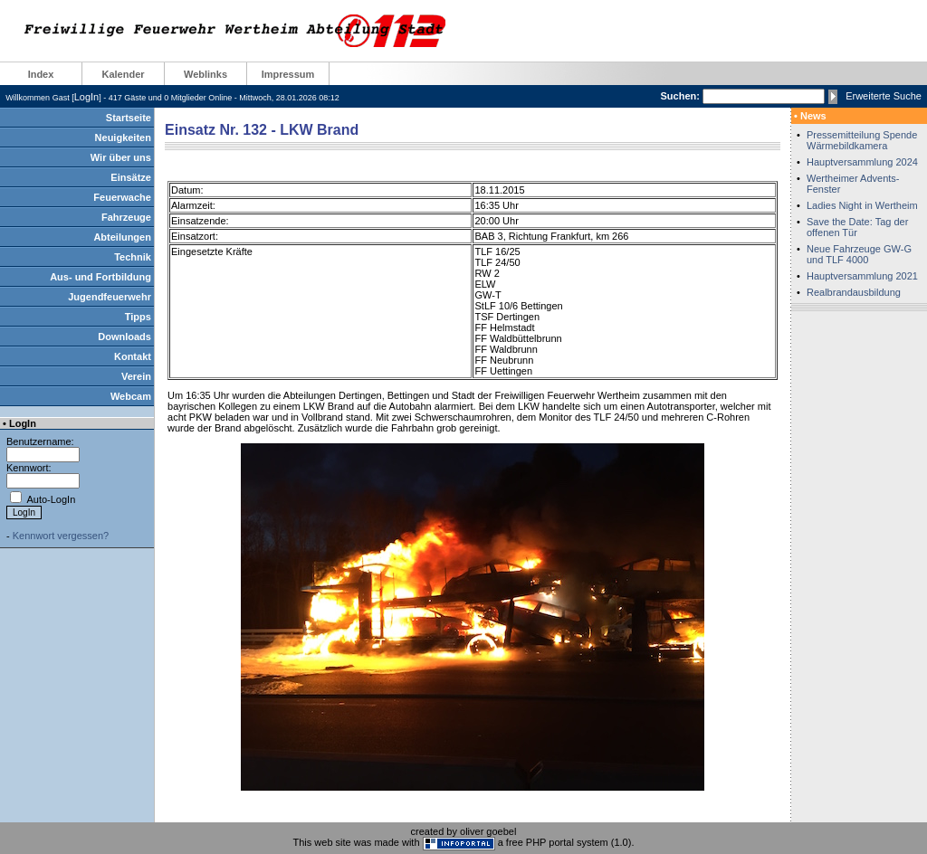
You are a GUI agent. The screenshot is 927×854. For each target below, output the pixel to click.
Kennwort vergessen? (61, 535)
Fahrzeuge (126, 217)
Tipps (138, 316)
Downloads (124, 336)
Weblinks (205, 74)
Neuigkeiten (123, 137)
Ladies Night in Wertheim (862, 205)
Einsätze (130, 177)
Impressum (288, 74)
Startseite (128, 117)
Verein (136, 376)
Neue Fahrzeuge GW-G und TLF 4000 (859, 254)
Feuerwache (122, 197)
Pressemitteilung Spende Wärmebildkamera (862, 140)
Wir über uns (121, 157)
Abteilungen (122, 237)
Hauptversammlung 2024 (862, 162)
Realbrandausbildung (854, 292)
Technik (132, 256)
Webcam (130, 396)
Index (41, 74)
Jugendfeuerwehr (109, 296)
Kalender (122, 74)
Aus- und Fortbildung (100, 276)
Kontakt (132, 356)
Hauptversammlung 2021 (862, 275)
